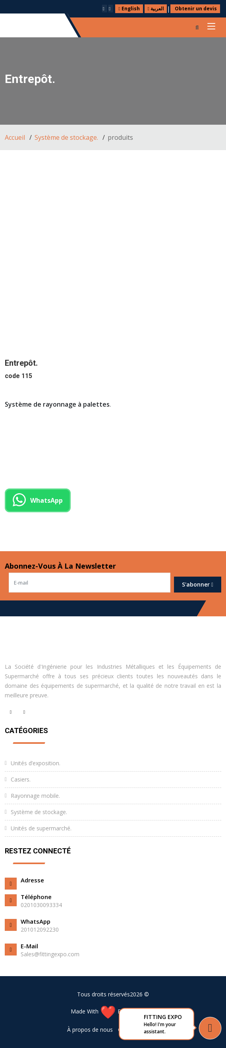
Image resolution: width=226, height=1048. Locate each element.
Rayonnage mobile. (35, 795)
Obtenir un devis (195, 8)
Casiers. (21, 779)
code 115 (18, 376)
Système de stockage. (67, 137)
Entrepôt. (21, 363)
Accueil (16, 137)
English (128, 8)
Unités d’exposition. (35, 763)
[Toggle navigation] (211, 28)
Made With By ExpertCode (113, 1011)
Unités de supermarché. (41, 828)
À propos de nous (90, 1029)
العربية (156, 8)
